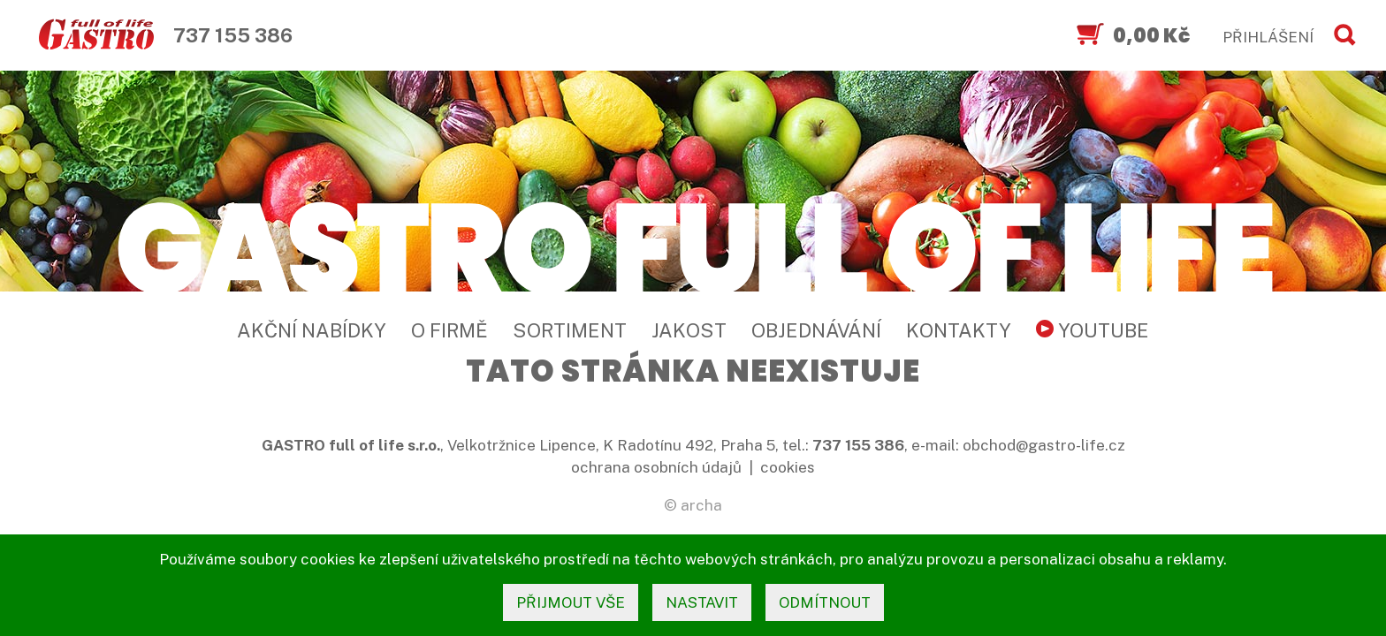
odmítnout (825, 602)
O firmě (449, 330)
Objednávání (816, 330)
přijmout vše (570, 602)
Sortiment (570, 330)
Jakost (689, 330)
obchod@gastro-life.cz (1044, 445)
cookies (787, 467)
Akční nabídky (311, 330)
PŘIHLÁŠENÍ (1268, 37)
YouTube (1092, 330)
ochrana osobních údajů (656, 467)
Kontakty (958, 330)
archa (701, 505)
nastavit (702, 602)
